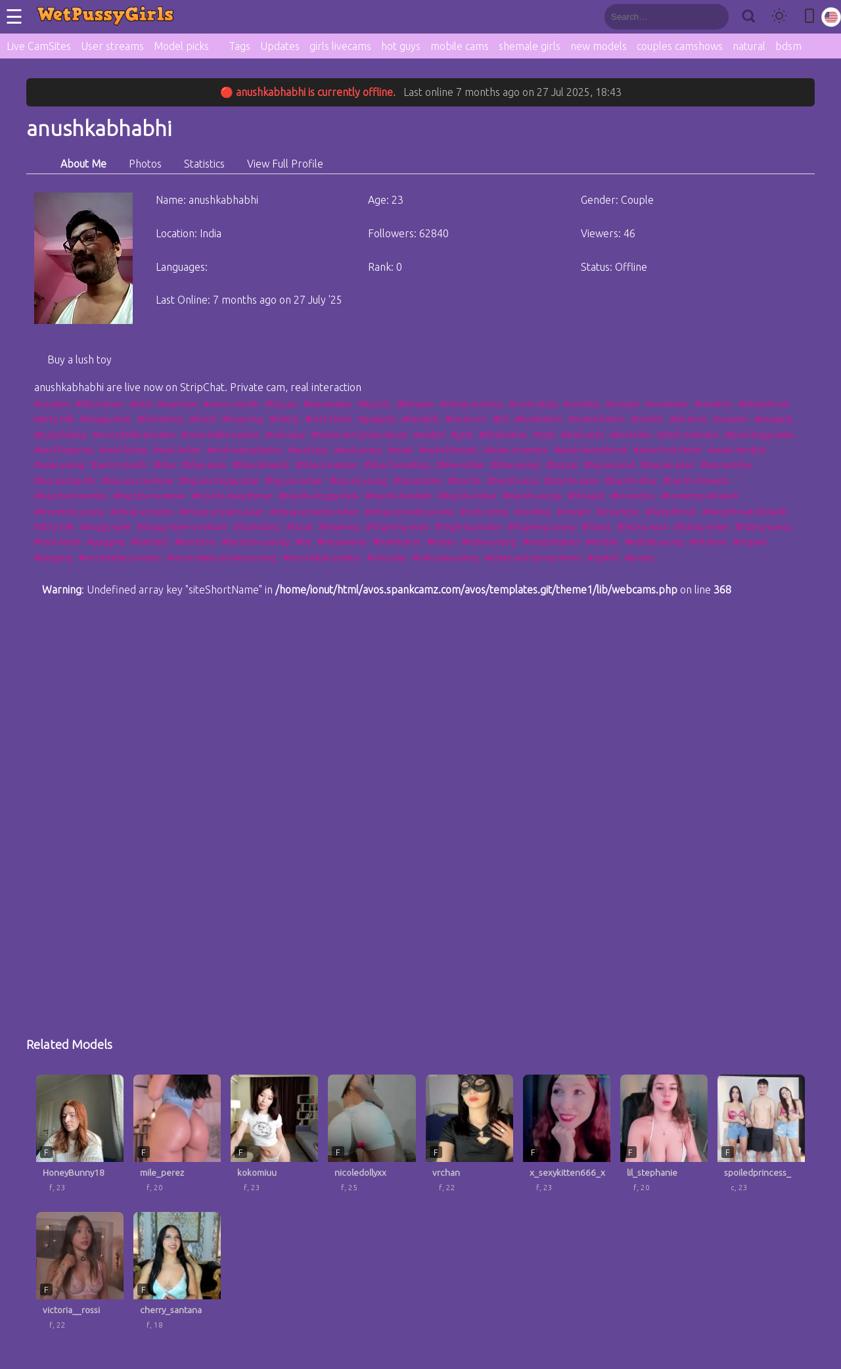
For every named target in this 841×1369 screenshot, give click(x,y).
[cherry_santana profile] (177, 1275)
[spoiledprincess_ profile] (761, 1138)
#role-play (285, 434)
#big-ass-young (358, 480)
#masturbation (596, 418)
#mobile (647, 418)
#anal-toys (177, 403)
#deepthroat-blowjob (744, 511)
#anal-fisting (123, 449)
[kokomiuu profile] (274, 1138)
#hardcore (465, 418)
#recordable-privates (134, 434)
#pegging (773, 418)
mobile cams (459, 46)
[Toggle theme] (779, 17)
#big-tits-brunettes (70, 495)
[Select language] (831, 17)
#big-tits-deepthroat (232, 495)
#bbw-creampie (326, 464)
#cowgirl (622, 403)
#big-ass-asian (667, 464)
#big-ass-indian (294, 480)
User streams (112, 46)
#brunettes (632, 495)
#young (639, 557)
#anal (140, 403)
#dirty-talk (54, 418)
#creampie (667, 403)
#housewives (342, 541)
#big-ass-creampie (137, 480)
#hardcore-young (255, 541)
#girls (461, 434)
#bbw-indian (460, 464)
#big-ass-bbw (726, 464)
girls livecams (340, 46)
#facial (203, 418)
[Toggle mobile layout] (809, 17)
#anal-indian (177, 449)
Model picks (181, 46)
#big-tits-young (532, 495)
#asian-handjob (737, 449)
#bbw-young (515, 464)
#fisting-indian (701, 526)
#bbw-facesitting (397, 464)
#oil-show (688, 418)
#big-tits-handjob (398, 495)
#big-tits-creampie (149, 495)
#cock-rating (533, 403)
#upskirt (429, 434)
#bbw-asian (204, 464)
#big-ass (281, 403)
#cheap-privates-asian (221, 511)
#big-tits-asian (571, 480)
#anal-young (358, 449)
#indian (441, 541)
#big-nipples (328, 403)
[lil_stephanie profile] (664, 1138)
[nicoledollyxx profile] (371, 1138)
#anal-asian (582, 434)
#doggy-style (105, 418)
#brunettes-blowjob (700, 495)
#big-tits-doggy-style (319, 495)
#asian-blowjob (448, 449)
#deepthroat (764, 403)
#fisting (283, 418)
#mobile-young (654, 541)
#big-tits (374, 403)
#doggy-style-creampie (182, 526)
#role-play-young (445, 557)
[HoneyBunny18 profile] (80, 1138)
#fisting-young (762, 526)
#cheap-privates (471, 403)
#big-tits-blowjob (696, 480)
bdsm (788, 46)
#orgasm (731, 418)
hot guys (400, 46)
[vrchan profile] (469, 1138)
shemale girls (529, 46)
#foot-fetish (328, 418)
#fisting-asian (642, 526)
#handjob (420, 418)
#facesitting (160, 418)
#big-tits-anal (512, 480)
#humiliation (538, 418)
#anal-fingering (63, 449)
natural (749, 46)
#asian (400, 449)
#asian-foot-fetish (667, 449)
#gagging (377, 418)
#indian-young (489, 541)
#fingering (242, 418)
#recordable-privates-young (222, 557)
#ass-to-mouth (231, 403)
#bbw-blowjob (261, 464)
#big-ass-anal (609, 464)
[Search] (748, 17)
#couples (51, 403)
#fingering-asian (397, 526)
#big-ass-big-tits (64, 480)
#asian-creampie (516, 449)
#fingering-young (541, 526)
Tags (239, 46)
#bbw (164, 464)
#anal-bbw (630, 434)
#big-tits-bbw (630, 480)
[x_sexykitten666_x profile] (566, 1138)
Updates (280, 46)
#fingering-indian (468, 526)
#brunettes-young (69, 511)
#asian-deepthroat (591, 449)
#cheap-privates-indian (314, 511)
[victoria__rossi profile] (80, 1275)
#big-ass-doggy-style (219, 480)
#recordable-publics (220, 434)
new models (598, 46)
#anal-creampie (688, 434)
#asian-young (59, 464)
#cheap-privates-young (409, 511)
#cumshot (713, 403)
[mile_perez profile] (177, 1138)
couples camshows (680, 46)
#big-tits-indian (467, 495)
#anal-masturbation (244, 449)
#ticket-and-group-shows (359, 434)
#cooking (581, 403)
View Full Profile (285, 164)
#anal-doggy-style (759, 434)
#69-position (100, 403)
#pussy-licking (60, 434)
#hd (500, 418)
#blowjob (415, 403)
